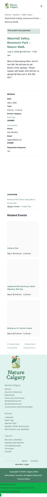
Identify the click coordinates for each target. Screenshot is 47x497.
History (8, 389)
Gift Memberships (13, 445)
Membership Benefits (14, 442)
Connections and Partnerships (19, 407)
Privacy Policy (23, 479)
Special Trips (10, 423)
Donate (8, 451)
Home (8, 14)
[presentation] (22, 233)
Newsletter (10, 395)
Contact (34, 461)
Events (16, 14)
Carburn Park (13, 248)
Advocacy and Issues (14, 398)
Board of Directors (13, 392)
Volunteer (9, 448)
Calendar (9, 417)
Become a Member (13, 440)
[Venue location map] (23, 175)
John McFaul (12, 125)
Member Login (22, 464)
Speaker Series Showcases (17, 426)
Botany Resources (13, 404)
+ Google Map (25, 206)
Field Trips (27, 14)
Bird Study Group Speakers (17, 429)
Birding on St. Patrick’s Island (19, 328)
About (24, 461)
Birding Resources (13, 401)
